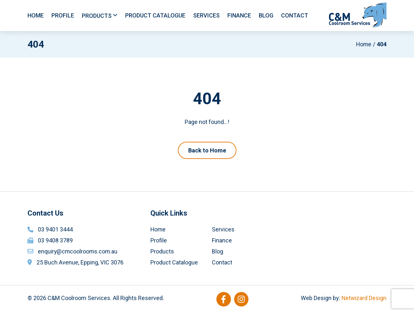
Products (97, 15)
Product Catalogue (155, 15)
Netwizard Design (364, 298)
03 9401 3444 (55, 229)
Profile (62, 15)
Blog (266, 15)
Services (206, 15)
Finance (239, 15)
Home (35, 15)
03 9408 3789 (55, 240)
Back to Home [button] (207, 150)
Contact (294, 15)
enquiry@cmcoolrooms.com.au (78, 251)
